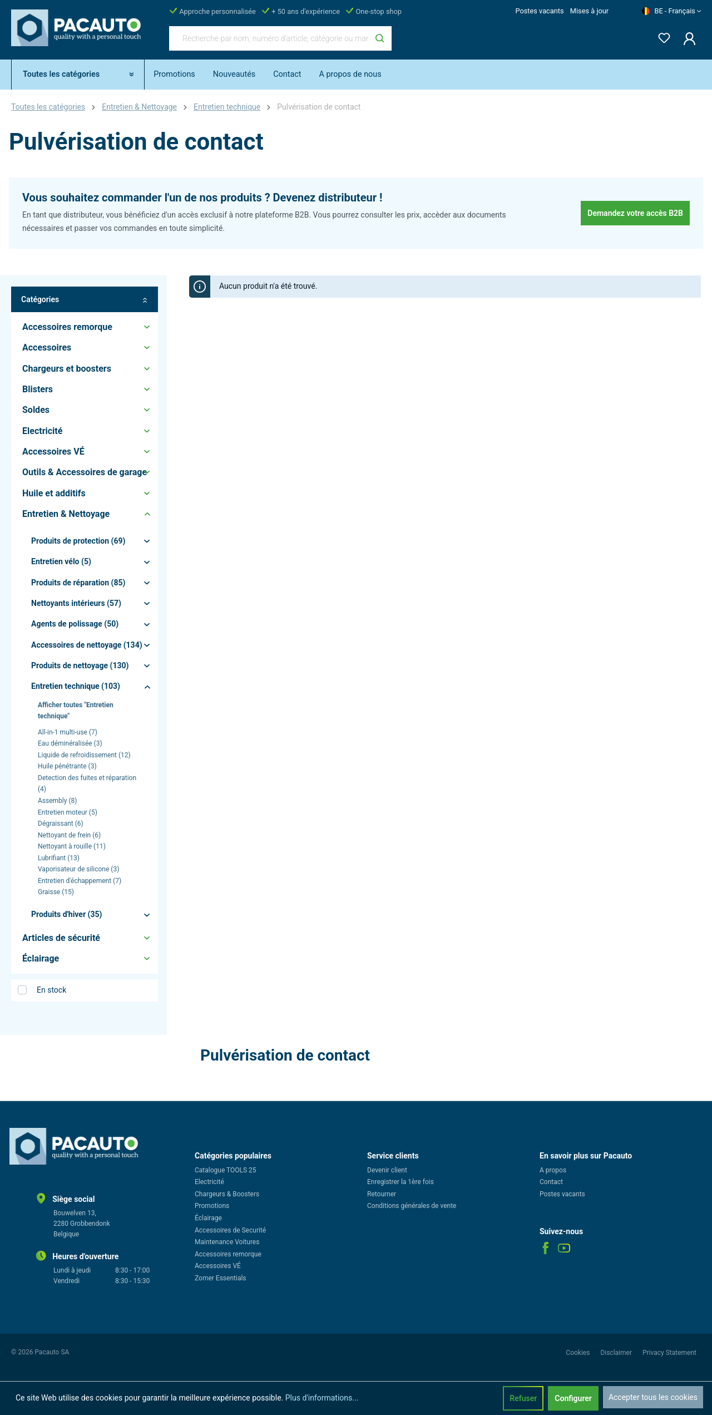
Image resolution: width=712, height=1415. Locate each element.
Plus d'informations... (322, 1397)
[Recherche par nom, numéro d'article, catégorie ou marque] (268, 38)
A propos (553, 1170)
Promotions (212, 1206)
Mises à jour (589, 11)
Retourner (381, 1194)
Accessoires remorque (228, 1254)
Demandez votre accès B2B (635, 213)
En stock (51, 989)
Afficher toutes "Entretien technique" (75, 711)
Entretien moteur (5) (67, 812)
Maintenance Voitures (227, 1242)
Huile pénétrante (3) (67, 766)
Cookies (578, 1353)
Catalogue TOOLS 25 (225, 1170)
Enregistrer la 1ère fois (400, 1182)
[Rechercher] (380, 38)
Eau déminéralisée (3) (70, 743)
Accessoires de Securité (230, 1230)
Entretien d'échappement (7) (79, 881)
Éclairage (208, 1218)
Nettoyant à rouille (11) (72, 846)
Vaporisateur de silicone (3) (78, 869)
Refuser (523, 1398)
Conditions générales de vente (411, 1206)
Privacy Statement (669, 1353)
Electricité (209, 1182)
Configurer (573, 1398)
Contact (551, 1182)
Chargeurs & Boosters (227, 1194)
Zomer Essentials (220, 1278)
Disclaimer (617, 1353)
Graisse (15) (56, 892)
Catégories (84, 299)
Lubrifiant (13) (59, 858)
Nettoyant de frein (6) (69, 835)
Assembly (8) (57, 801)
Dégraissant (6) (60, 823)
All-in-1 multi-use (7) (67, 732)
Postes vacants (539, 11)
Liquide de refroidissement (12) (84, 755)
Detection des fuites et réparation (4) (87, 783)
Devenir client (387, 1170)
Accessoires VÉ (218, 1266)
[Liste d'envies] (660, 36)
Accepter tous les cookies (653, 1397)
